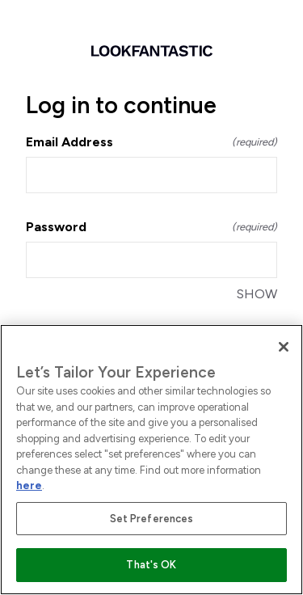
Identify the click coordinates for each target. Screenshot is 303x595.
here (29, 485)
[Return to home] (151, 51)
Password (151, 226)
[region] (151, 459)
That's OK (151, 565)
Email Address (151, 142)
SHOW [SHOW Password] (257, 294)
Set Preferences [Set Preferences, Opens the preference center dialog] (152, 519)
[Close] (283, 347)
